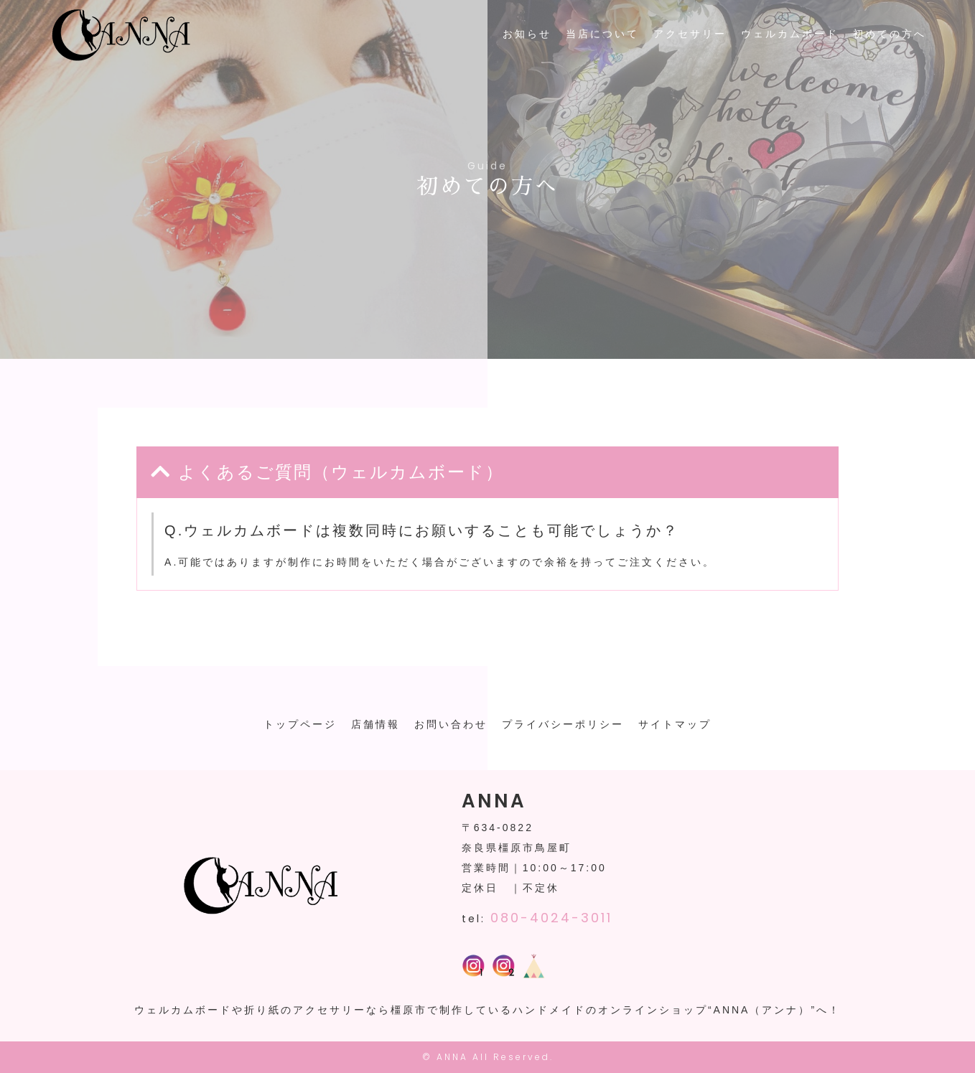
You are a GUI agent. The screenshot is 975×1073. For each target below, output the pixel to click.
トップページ (300, 724)
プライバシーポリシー (563, 724)
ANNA (452, 1057)
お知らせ (527, 33)
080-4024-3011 (551, 918)
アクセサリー (690, 33)
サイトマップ (675, 724)
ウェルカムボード (790, 33)
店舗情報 (375, 724)
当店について (602, 33)
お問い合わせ (451, 724)
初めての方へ (889, 33)
